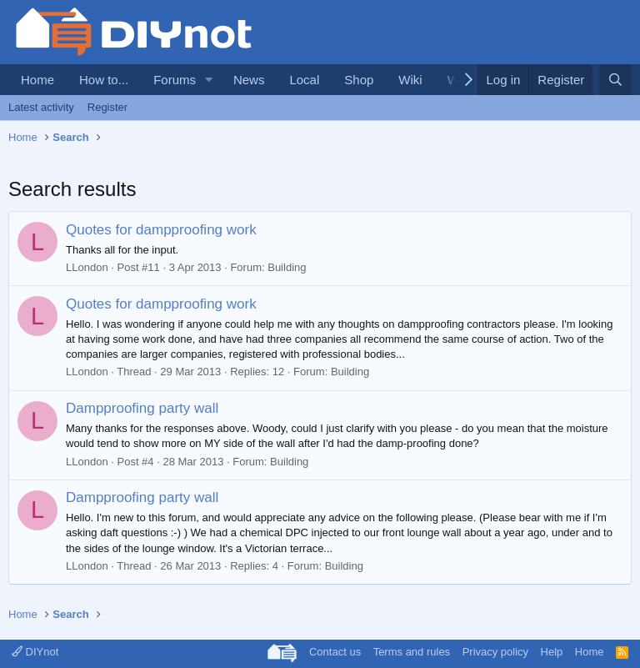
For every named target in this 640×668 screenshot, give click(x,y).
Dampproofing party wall (142, 408)
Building (287, 267)
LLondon (87, 267)
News (249, 80)
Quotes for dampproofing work (161, 230)
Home (37, 80)
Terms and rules (411, 651)
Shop (358, 80)
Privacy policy (495, 651)
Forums (174, 80)
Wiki (410, 80)
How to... (103, 80)
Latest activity (41, 107)
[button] (209, 79)
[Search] (615, 79)
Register (108, 107)
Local (304, 80)
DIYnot (35, 651)
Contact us (335, 651)
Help (552, 651)
